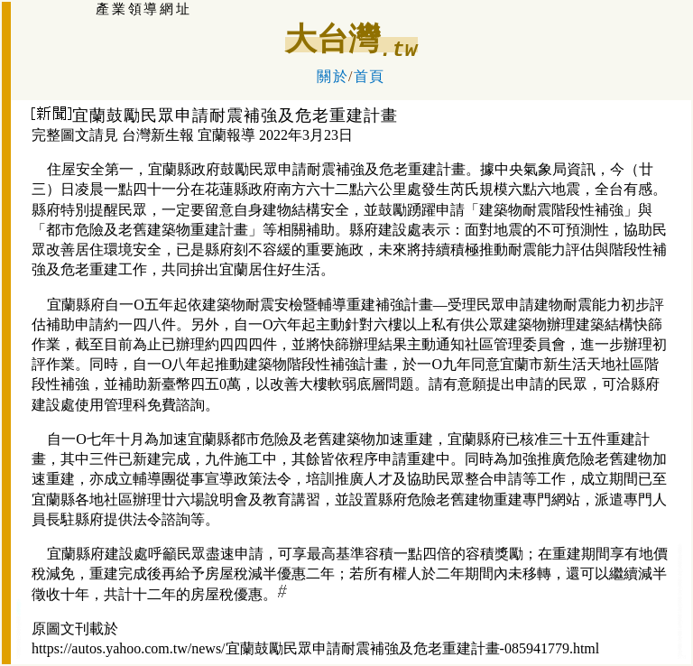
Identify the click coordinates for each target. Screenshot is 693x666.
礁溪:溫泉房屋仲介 (19, 627)
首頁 (369, 76)
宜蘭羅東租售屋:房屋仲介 (680, 587)
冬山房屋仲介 (18, 639)
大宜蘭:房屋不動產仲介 (19, 607)
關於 (332, 76)
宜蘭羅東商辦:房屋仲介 (680, 604)
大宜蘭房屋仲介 (18, 650)
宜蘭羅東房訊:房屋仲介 (680, 569)
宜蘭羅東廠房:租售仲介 (680, 621)
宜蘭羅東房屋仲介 (680, 636)
